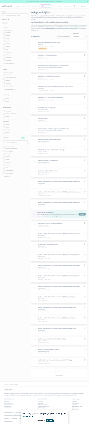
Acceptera (49, 420)
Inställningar (40, 420)
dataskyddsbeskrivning (28, 416)
